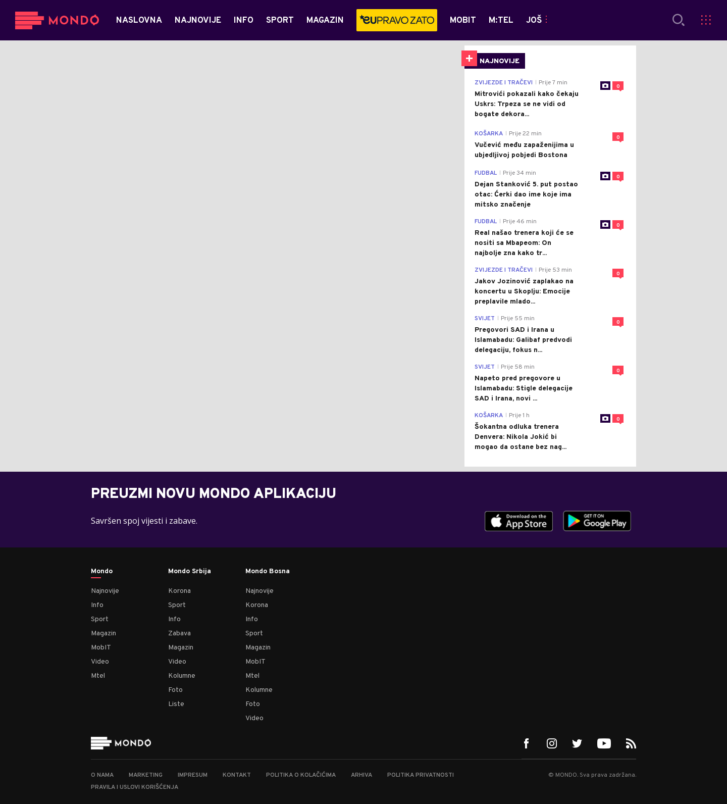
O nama (102, 775)
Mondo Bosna (267, 572)
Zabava (179, 633)
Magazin (103, 633)
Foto (175, 690)
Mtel (98, 676)
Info (97, 605)
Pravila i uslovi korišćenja (134, 787)
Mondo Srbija (189, 572)
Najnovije (105, 591)
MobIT (101, 647)
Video (100, 662)
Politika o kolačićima (301, 775)
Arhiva (361, 775)
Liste (176, 704)
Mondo (102, 572)
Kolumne (181, 676)
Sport (100, 619)
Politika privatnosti (420, 775)
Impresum (192, 775)
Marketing (146, 775)
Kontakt (237, 775)
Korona (179, 591)
